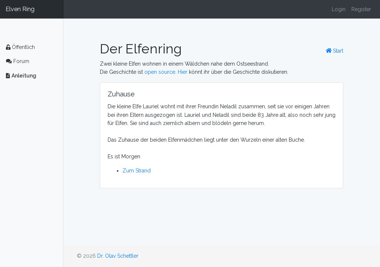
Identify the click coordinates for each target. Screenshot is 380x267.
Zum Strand (136, 171)
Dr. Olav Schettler (117, 256)
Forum (17, 61)
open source (159, 72)
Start (335, 51)
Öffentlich (20, 47)
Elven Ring (20, 9)
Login (338, 9)
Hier (182, 72)
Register (361, 9)
